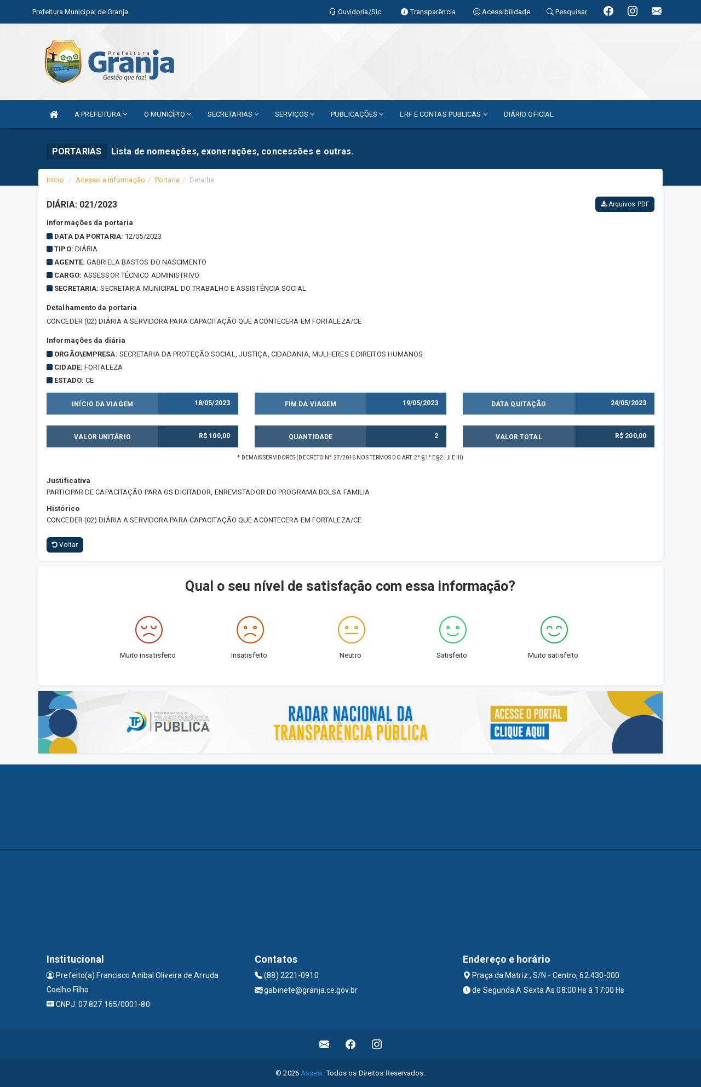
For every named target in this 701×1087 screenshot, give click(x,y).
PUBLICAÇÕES (357, 114)
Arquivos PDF (625, 204)
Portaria (167, 180)
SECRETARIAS (233, 114)
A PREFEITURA (100, 114)
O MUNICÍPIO (167, 114)
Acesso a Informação (110, 180)
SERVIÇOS (294, 114)
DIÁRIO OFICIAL (529, 114)
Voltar (65, 545)
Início (55, 180)
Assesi (312, 1073)
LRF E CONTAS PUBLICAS (443, 114)
